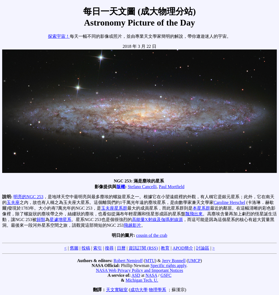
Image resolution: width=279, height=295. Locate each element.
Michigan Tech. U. (142, 280)
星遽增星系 (60, 219)
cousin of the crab (151, 235)
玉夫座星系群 (114, 208)
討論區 (202, 248)
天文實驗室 (117, 289)
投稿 (85, 248)
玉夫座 (13, 202)
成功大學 (139, 289)
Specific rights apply (168, 265)
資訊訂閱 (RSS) (143, 248)
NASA (151, 275)
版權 (120, 186)
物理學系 (157, 289)
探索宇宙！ (59, 36)
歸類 (41, 219)
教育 (165, 248)
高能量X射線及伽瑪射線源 (157, 219)
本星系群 (201, 208)
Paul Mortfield (171, 186)
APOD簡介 (182, 248)
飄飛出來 (194, 214)
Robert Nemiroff (128, 260)
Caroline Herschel (229, 202)
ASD (135, 275)
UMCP (194, 260)
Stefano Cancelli (142, 186)
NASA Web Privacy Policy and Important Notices (139, 270)
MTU (150, 260)
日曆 (121, 248)
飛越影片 (132, 225)
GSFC (165, 275)
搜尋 (109, 248)
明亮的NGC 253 (28, 196)
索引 (97, 248)
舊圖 (74, 248)
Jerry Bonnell (174, 260)
